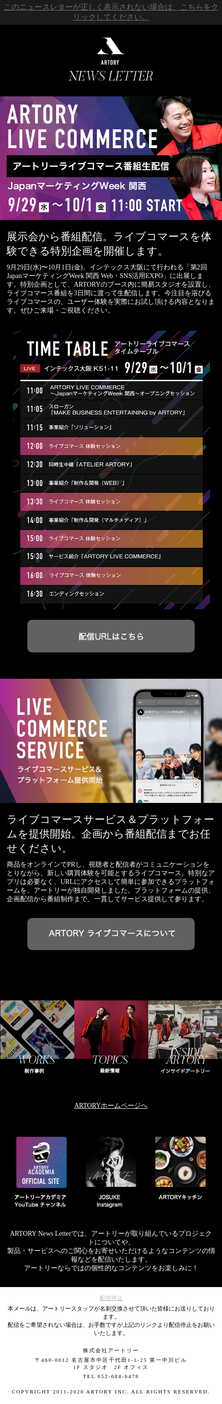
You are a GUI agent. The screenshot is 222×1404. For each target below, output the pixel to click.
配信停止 (111, 1298)
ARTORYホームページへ (111, 1105)
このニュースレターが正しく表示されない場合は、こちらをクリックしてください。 (111, 12)
